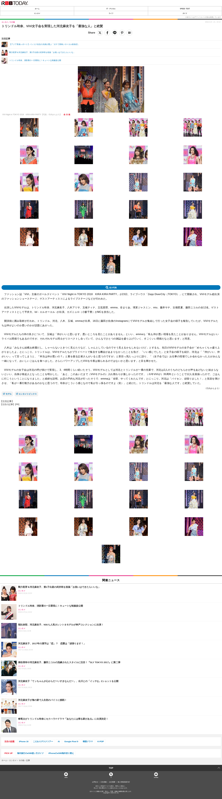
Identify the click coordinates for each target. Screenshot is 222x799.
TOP (111, 768)
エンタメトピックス (28, 394)
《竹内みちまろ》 (212, 388)
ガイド (185, 13)
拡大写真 (113, 287)
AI (59, 741)
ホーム (37, 8)
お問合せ (95, 782)
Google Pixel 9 (71, 741)
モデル (9, 394)
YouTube (156, 777)
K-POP (100, 741)
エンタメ (37, 13)
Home (66, 777)
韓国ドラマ (88, 741)
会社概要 (112, 782)
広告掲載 (104, 782)
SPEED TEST (185, 8)
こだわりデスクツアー (43, 741)
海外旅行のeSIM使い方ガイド (30, 753)
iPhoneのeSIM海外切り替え (61, 753)
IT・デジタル (111, 8)
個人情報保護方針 (124, 782)
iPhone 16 (23, 741)
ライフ (111, 13)
